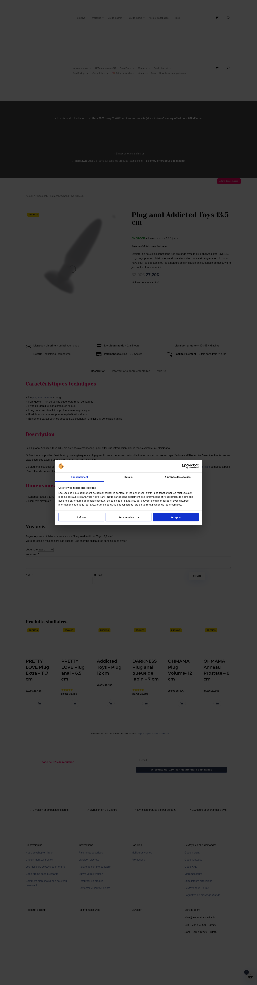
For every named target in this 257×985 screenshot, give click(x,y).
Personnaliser (129, 517)
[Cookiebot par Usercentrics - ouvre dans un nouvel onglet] (184, 466)
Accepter (175, 517)
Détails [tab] (128, 477)
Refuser (81, 517)
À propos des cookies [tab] (178, 477)
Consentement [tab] (79, 477)
